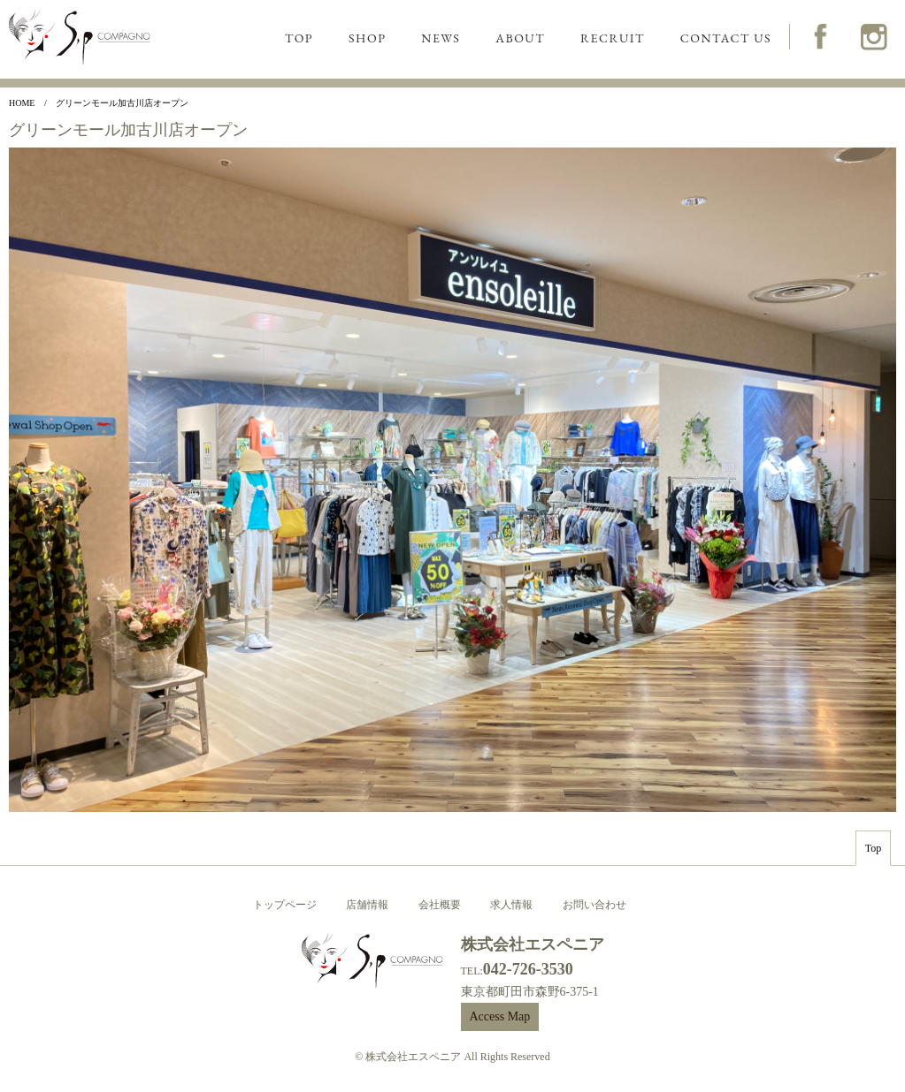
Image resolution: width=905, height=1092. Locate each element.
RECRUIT (612, 38)
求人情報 (511, 905)
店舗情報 (367, 905)
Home (22, 103)
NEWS (440, 38)
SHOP (367, 38)
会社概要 (439, 905)
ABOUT (520, 38)
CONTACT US (725, 38)
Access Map (500, 1016)
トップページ (285, 905)
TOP (299, 38)
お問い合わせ (594, 905)
